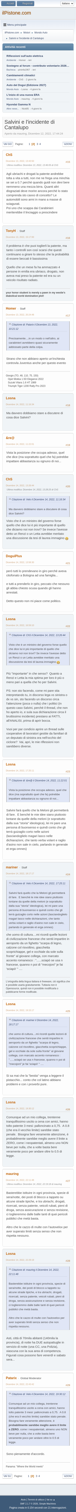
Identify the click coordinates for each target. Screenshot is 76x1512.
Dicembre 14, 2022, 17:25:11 (20, 770)
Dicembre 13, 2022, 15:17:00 (20, 237)
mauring (12, 1174)
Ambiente (11, 60)
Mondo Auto (12, 89)
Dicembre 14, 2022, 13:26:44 (20, 485)
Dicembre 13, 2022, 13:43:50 (20, 161)
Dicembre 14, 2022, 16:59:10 (20, 625)
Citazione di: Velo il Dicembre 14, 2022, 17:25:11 (38, 883)
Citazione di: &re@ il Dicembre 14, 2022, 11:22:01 (39, 780)
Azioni (68, 144)
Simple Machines (47, 1503)
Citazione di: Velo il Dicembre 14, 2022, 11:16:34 (38, 499)
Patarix (11, 1378)
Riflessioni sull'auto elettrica (24, 55)
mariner (12, 867)
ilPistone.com (16, 12)
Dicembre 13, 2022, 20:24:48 (20, 314)
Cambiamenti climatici (20, 75)
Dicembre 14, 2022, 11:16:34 (20, 404)
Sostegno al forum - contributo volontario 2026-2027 (38, 65)
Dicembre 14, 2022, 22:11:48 (20, 1180)
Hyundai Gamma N (18, 104)
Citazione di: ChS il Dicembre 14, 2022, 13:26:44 (38, 635)
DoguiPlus (14, 556)
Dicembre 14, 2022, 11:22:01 (20, 444)
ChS (9, 155)
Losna (10, 398)
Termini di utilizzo (36, 1499)
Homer (11, 308)
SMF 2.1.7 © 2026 (29, 1503)
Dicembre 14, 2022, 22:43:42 (20, 1384)
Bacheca (10, 69)
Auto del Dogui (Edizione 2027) (26, 85)
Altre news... (12, 108)
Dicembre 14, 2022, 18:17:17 (20, 873)
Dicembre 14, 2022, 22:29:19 (20, 1260)
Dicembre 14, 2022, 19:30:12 (20, 1108)
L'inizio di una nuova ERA (23, 94)
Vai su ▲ (50, 1499)
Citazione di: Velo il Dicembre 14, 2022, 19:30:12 (38, 1394)
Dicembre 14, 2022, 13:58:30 (20, 562)
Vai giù (8, 144)
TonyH (11, 231)
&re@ (10, 438)
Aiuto (23, 1499)
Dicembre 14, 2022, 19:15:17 (20, 1010)
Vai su (7, 1476)
